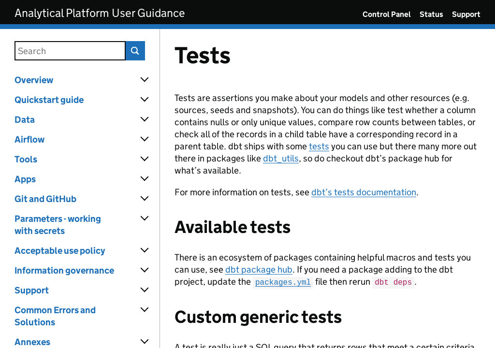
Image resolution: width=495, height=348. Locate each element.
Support (466, 14)
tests (319, 146)
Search (135, 50)
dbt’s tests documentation (363, 192)
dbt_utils (281, 158)
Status (431, 14)
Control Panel (387, 14)
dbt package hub (258, 269)
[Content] (327, 188)
